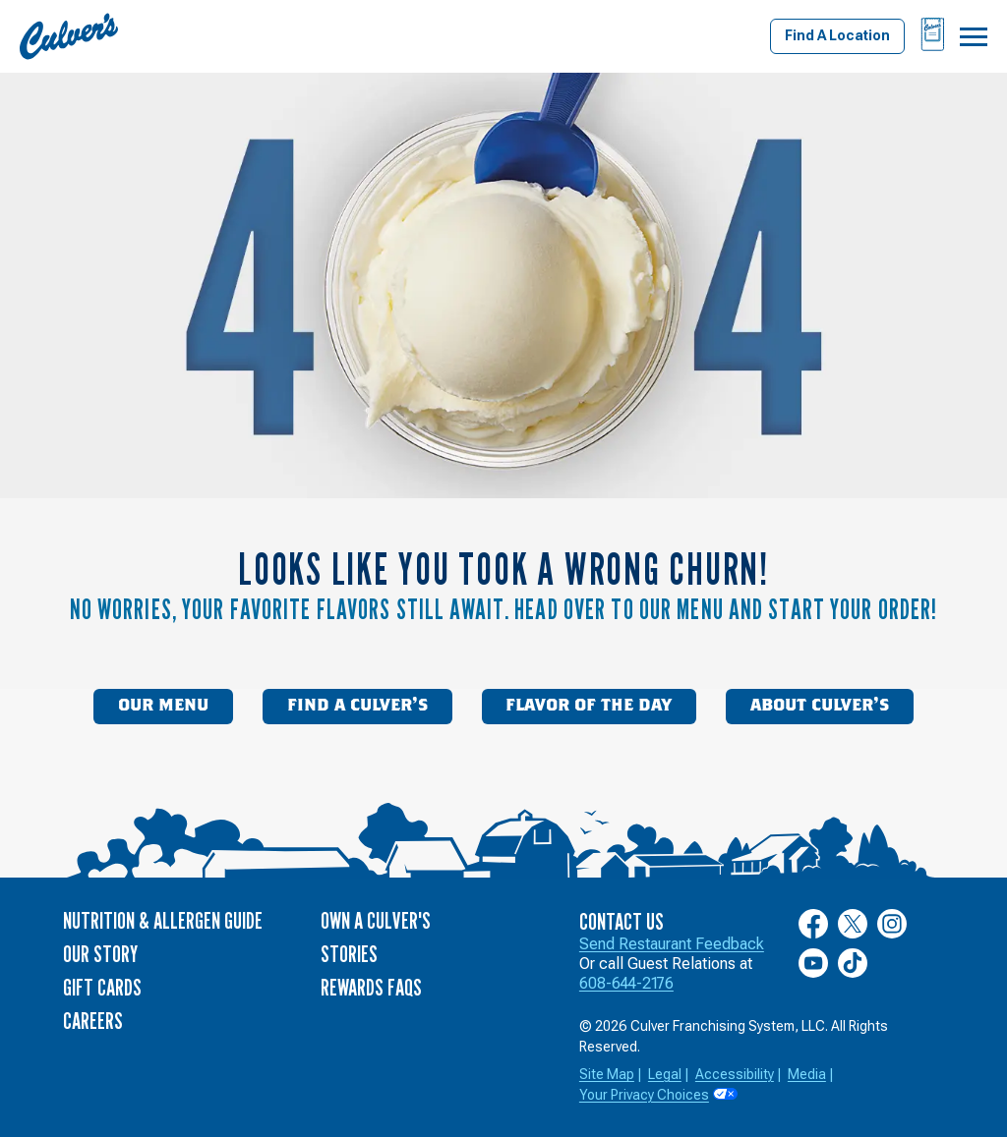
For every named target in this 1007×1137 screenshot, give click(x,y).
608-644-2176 (626, 983)
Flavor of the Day (588, 705)
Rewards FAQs (371, 987)
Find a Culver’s (357, 705)
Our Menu (163, 705)
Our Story (100, 953)
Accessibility (734, 1074)
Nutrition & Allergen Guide (163, 920)
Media (807, 1074)
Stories (349, 953)
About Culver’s (819, 705)
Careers (93, 1020)
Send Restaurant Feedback (671, 944)
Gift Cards (102, 987)
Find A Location (837, 35)
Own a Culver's (376, 920)
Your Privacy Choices (644, 1095)
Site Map (606, 1074)
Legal (664, 1074)
